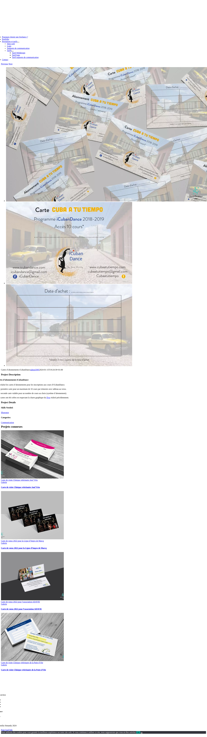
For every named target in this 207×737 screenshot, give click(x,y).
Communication (7, 422)
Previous (4, 64)
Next (10, 64)
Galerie (4, 482)
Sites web (6, 700)
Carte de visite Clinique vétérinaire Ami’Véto (19, 480)
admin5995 (34, 370)
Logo (4, 702)
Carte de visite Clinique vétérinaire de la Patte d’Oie (22, 663)
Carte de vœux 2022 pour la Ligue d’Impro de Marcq (22, 541)
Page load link (7, 730)
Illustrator (5, 413)
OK (138, 732)
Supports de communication (13, 704)
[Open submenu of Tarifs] (13, 51)
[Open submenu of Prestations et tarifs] (18, 42)
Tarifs (4, 707)
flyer (48, 398)
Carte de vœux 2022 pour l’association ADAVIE (20, 602)
